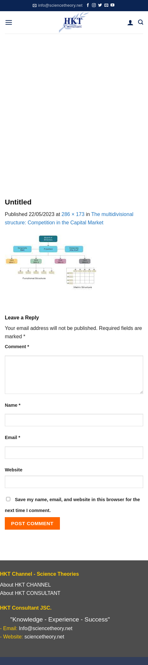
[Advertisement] (74, 111)
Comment (17, 346)
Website (13, 469)
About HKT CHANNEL (25, 585)
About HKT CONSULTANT (30, 593)
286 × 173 (73, 214)
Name (13, 405)
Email (12, 437)
